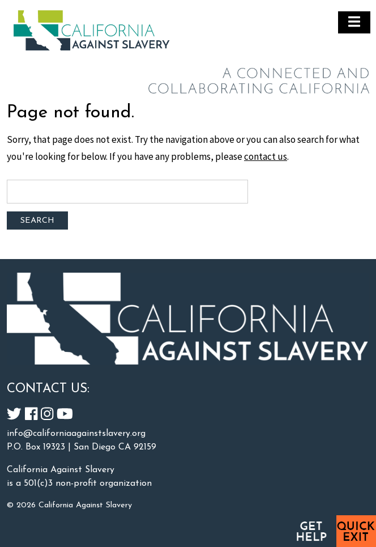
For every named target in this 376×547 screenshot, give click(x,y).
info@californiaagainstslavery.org (76, 433)
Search (37, 221)
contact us (265, 156)
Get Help (311, 531)
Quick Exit (356, 531)
